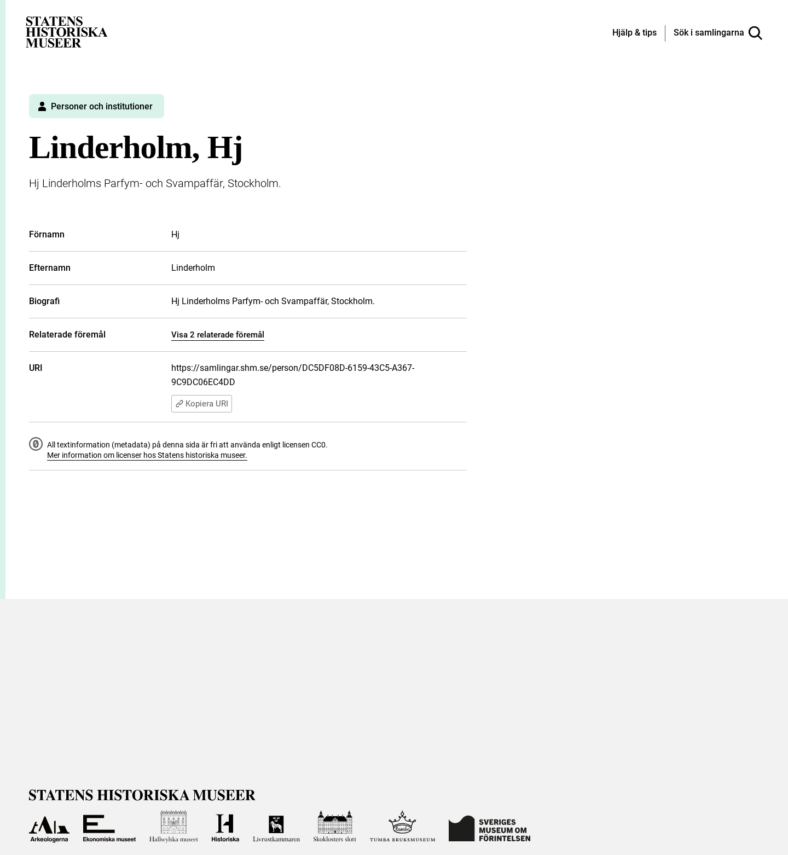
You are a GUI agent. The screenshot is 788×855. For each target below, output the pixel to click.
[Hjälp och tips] (634, 33)
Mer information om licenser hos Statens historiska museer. (147, 455)
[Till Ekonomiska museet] (109, 826)
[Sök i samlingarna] (718, 33)
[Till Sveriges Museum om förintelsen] (489, 826)
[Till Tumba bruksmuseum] (403, 826)
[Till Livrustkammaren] (276, 826)
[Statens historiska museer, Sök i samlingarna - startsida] (67, 31)
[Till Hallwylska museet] (173, 826)
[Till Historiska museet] (225, 826)
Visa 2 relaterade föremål (217, 335)
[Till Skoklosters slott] (335, 826)
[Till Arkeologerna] (49, 826)
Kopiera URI (201, 404)
